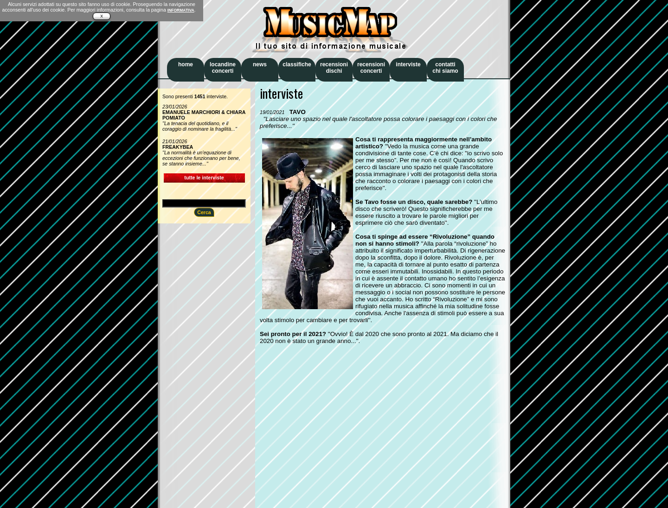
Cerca (204, 212)
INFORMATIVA (180, 10)
